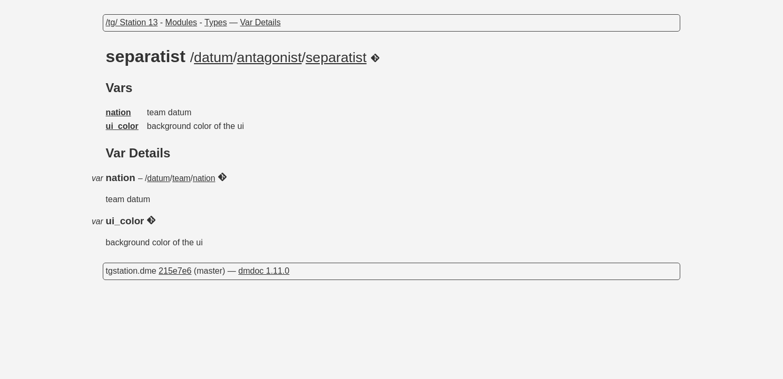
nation (118, 112)
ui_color (122, 126)
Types (215, 22)
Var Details (260, 22)
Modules (181, 22)
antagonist (269, 57)
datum (213, 57)
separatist (336, 57)
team (181, 178)
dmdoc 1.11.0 (263, 270)
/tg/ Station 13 (132, 22)
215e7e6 (175, 270)
